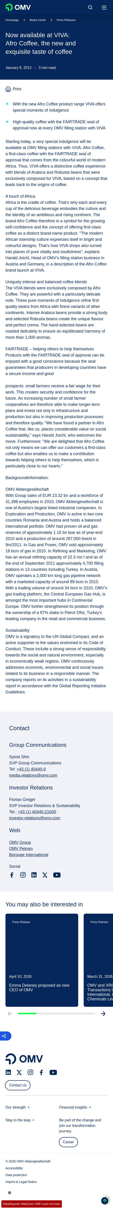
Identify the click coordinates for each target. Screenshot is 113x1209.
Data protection (16, 1175)
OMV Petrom (21, 848)
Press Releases (66, 20)
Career (68, 1142)
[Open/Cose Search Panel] (90, 7)
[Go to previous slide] (9, 1016)
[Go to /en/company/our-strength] (9, 1192)
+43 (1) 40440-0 (31, 769)
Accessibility (14, 1168)
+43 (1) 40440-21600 (37, 812)
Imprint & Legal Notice (21, 1182)
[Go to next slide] (103, 1016)
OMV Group (20, 842)
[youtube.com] (57, 875)
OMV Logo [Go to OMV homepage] (18, 7)
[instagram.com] (23, 875)
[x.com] (45, 875)
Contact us (17, 1085)
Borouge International (28, 854)
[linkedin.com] (34, 875)
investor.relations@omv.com (34, 818)
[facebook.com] (12, 875)
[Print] (13, 89)
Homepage (12, 20)
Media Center (38, 20)
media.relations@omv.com (33, 775)
